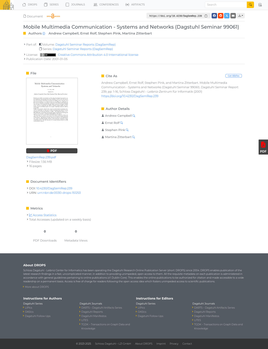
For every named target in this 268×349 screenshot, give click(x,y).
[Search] (226, 5)
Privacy (174, 343)
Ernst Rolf (88, 33)
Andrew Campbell (64, 33)
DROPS (29, 5)
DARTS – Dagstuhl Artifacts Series (101, 307)
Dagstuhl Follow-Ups (37, 316)
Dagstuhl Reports (92, 311)
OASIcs (29, 311)
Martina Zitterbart (137, 33)
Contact (187, 343)
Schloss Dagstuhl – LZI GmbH (113, 343)
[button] (260, 5)
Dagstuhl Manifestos (93, 316)
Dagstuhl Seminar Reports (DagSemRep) (85, 44)
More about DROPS (37, 286)
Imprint (161, 343)
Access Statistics (43, 215)
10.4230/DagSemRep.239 (54, 188)
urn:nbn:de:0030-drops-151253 (59, 192)
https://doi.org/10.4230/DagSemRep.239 (129, 96)
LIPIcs (28, 307)
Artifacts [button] (134, 5)
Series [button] (50, 5)
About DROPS (143, 343)
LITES (84, 320)
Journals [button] (74, 5)
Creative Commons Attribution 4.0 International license (89, 54)
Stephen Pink (109, 33)
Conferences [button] (105, 5)
